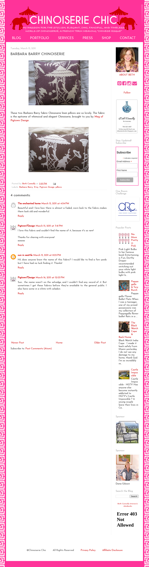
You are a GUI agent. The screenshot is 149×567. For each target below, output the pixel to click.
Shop (106, 38)
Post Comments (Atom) (38, 348)
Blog (16, 38)
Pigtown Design (47, 187)
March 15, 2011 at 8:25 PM (47, 255)
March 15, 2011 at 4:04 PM (55, 203)
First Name (122, 170)
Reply (21, 216)
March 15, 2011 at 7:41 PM (49, 226)
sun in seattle (25, 255)
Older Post (100, 343)
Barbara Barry (26, 187)
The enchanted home (29, 203)
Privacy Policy (88, 550)
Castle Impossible (134, 373)
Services (66, 38)
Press (88, 38)
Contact (128, 38)
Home (59, 343)
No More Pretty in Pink (134, 240)
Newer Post (17, 343)
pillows (59, 187)
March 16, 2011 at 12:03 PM (50, 277)
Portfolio (39, 38)
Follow (127, 93)
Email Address (124, 161)
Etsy (36, 187)
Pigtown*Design (26, 226)
